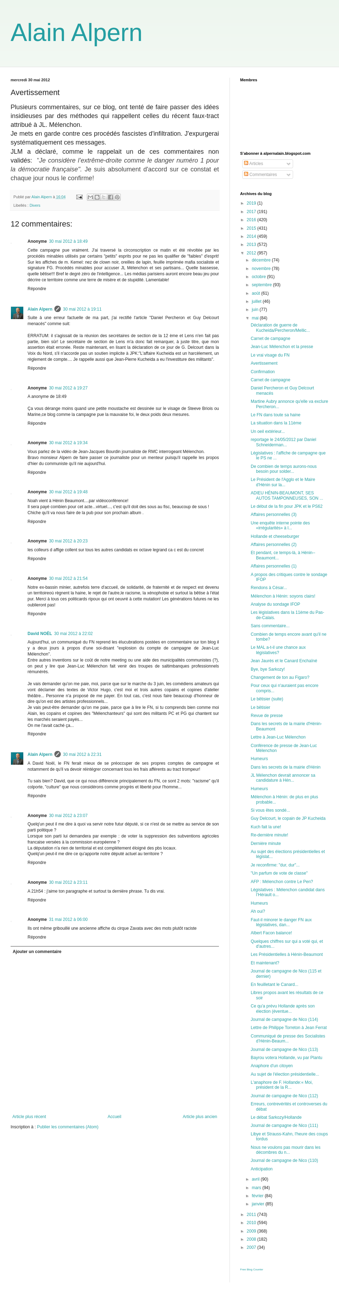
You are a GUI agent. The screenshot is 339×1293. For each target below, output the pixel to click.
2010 (252, 1222)
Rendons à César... (269, 587)
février (258, 1195)
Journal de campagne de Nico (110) (284, 1160)
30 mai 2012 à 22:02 (73, 633)
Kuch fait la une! (266, 826)
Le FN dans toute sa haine (276, 414)
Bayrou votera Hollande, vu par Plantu (286, 1057)
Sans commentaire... (270, 625)
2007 (252, 1247)
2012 (252, 253)
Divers (35, 205)
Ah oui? (258, 911)
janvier (259, 1203)
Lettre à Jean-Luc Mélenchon (278, 737)
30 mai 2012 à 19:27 (68, 388)
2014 (252, 236)
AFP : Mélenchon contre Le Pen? (282, 881)
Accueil (114, 1116)
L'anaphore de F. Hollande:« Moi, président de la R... (282, 1085)
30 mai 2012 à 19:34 (68, 442)
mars (257, 1187)
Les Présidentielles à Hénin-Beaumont (287, 954)
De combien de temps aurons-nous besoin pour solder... (284, 469)
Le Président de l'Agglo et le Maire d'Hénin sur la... (283, 482)
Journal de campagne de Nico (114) (284, 1019)
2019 (252, 203)
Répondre (37, 288)
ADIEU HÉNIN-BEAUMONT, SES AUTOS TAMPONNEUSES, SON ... (287, 495)
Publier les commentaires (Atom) (68, 1126)
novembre (262, 268)
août (256, 293)
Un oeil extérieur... (268, 431)
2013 (252, 244)
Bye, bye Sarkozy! (268, 669)
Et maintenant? (265, 962)
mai (256, 318)
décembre (262, 260)
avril (256, 1179)
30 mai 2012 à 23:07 (68, 815)
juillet (257, 301)
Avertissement (264, 363)
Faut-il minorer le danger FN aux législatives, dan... (281, 922)
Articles (253, 163)
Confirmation (263, 371)
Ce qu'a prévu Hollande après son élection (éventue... (283, 1008)
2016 (252, 219)
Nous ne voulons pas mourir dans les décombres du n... (285, 1150)
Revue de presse (267, 715)
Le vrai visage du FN (270, 355)
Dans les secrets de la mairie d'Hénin (286, 767)
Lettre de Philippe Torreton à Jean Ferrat (289, 1027)
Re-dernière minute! (269, 835)
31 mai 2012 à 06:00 (68, 919)
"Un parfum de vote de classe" (279, 873)
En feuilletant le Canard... (274, 984)
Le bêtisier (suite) (267, 699)
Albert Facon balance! (271, 932)
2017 (252, 211)
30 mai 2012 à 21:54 (68, 578)
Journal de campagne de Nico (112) (284, 1095)
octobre (259, 276)
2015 (252, 228)
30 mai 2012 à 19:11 (82, 309)
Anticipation (262, 1168)
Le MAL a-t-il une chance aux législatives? (278, 650)
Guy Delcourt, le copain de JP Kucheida (288, 818)
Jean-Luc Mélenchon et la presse (282, 346)
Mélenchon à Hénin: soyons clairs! (283, 596)
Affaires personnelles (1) (274, 566)
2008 (252, 1239)
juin (256, 309)
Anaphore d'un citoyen (272, 1065)
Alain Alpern (77, 32)
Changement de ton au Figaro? (280, 677)
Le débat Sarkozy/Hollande (276, 1117)
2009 (252, 1231)
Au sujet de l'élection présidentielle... (285, 1074)
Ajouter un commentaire (37, 951)
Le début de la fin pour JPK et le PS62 (286, 506)
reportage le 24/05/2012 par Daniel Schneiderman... (283, 442)
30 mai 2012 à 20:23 (68, 541)
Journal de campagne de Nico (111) (284, 1125)
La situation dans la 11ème (276, 423)
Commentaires (260, 174)
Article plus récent (29, 1116)
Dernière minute (266, 843)
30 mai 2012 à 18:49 (68, 241)
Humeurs (259, 758)
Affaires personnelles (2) (274, 544)
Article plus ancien (200, 1116)
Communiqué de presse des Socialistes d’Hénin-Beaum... (288, 1039)
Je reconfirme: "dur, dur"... (275, 865)
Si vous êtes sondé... (270, 810)
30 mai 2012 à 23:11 (68, 882)
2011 (252, 1214)
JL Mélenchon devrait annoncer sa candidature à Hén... (283, 778)
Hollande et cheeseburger (275, 536)
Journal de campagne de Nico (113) (284, 1049)
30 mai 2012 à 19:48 (68, 491)
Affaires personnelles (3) (274, 514)
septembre (262, 284)
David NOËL (40, 633)
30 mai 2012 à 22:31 (82, 754)
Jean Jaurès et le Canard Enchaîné (284, 660)
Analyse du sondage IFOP (275, 604)
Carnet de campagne (270, 338)
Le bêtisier (260, 707)
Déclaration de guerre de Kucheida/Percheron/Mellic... (280, 328)
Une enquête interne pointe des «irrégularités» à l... (280, 525)
